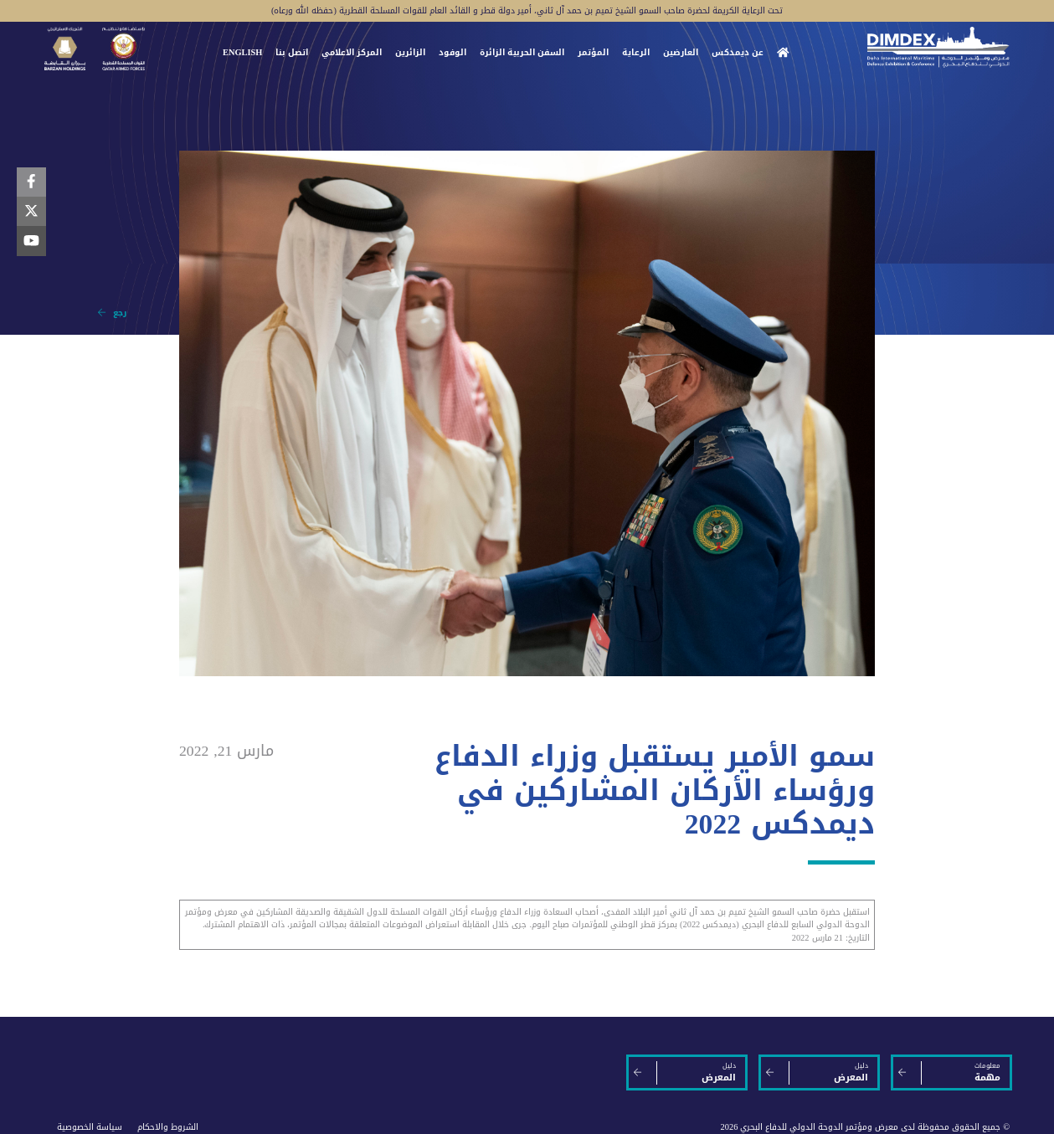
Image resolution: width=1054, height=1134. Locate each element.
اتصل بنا (291, 52)
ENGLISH (242, 52)
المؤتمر (593, 52)
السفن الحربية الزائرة (522, 52)
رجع (112, 313)
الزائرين (410, 52)
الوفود (452, 52)
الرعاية (636, 52)
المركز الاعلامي (351, 52)
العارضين (680, 52)
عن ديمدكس (738, 52)
